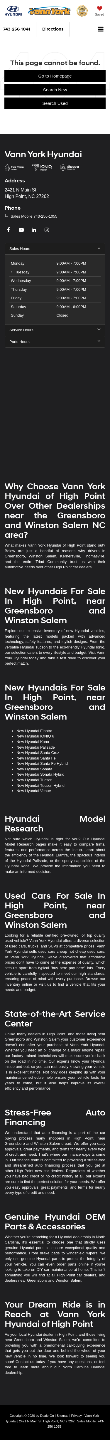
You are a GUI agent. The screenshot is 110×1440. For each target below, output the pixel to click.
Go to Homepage (55, 75)
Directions (52, 29)
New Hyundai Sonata (34, 769)
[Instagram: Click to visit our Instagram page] (47, 230)
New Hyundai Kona (32, 742)
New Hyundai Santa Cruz (37, 752)
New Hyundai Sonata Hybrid (40, 774)
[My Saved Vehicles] (99, 11)
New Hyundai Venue (33, 791)
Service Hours (55, 329)
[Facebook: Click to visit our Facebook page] (9, 230)
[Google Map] (55, 409)
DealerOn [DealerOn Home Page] (47, 1415)
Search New (55, 89)
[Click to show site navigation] (101, 29)
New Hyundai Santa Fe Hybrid (42, 763)
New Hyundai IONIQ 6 (35, 736)
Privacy (76, 1415)
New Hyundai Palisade (35, 747)
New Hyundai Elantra (34, 731)
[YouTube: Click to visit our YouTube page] (22, 230)
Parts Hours (55, 341)
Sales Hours (55, 248)
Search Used (55, 103)
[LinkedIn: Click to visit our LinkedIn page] (34, 230)
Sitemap (63, 1415)
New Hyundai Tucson (34, 780)
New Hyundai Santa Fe (36, 758)
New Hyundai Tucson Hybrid (40, 785)
